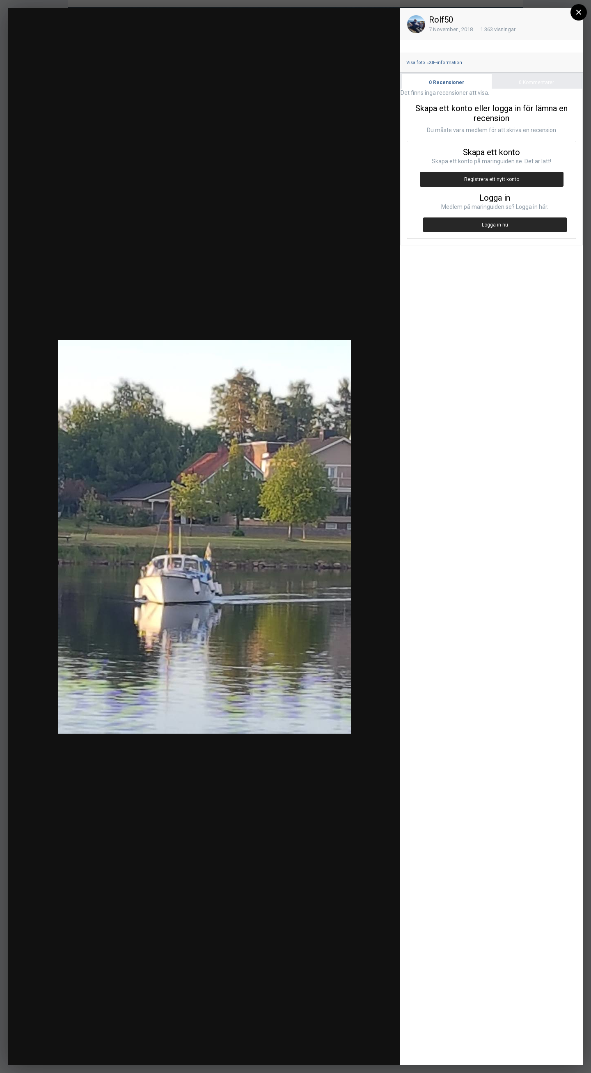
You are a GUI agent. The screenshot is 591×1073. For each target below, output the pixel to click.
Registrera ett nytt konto (491, 179)
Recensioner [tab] (446, 82)
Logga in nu (495, 225)
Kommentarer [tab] (536, 82)
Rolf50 (441, 20)
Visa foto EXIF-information (434, 62)
